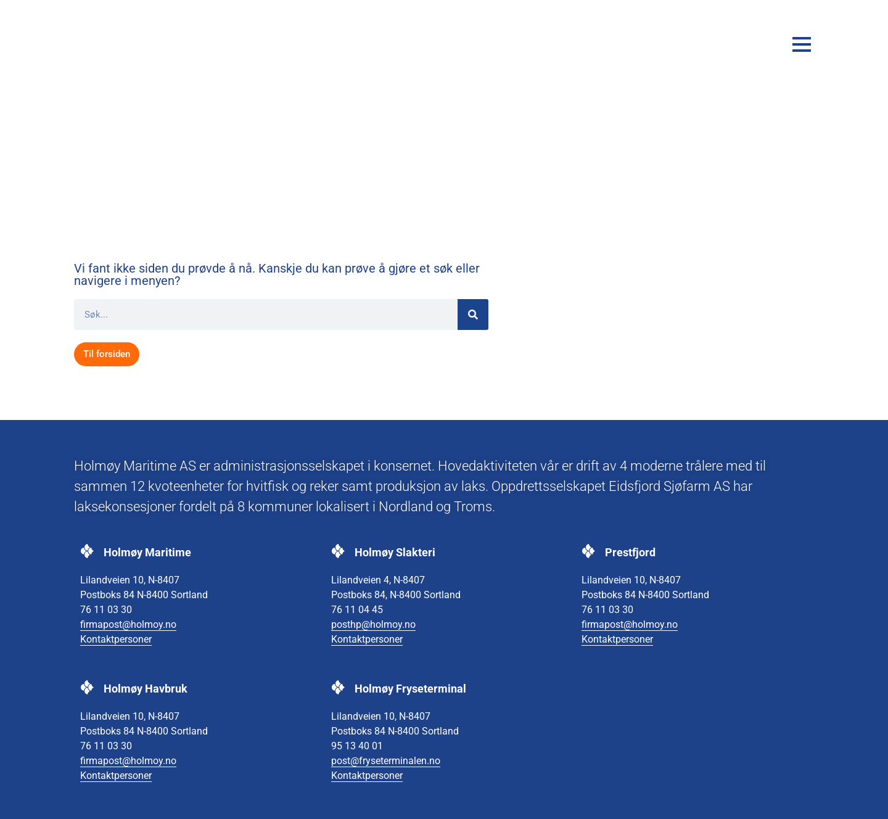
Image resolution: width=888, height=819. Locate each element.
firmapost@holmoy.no (128, 624)
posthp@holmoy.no (373, 624)
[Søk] (473, 314)
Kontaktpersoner (116, 639)
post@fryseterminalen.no (385, 761)
